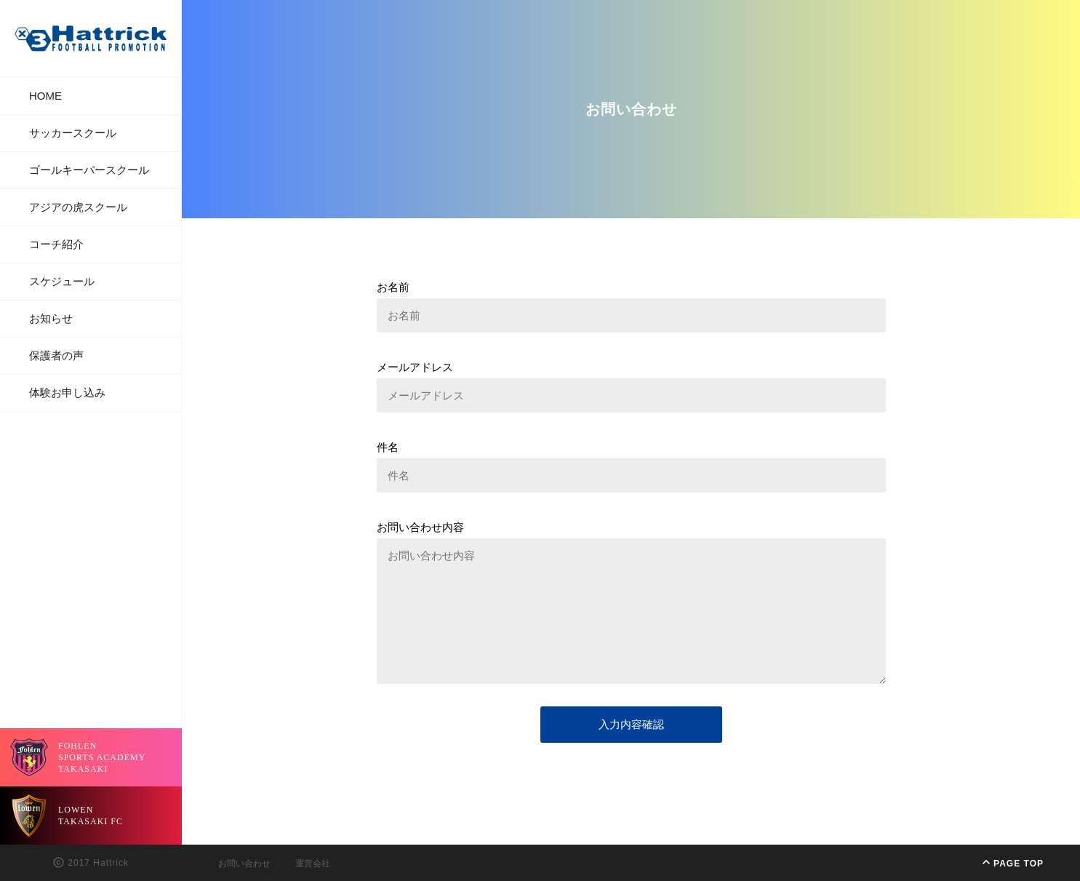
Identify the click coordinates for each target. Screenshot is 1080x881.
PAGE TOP (1011, 862)
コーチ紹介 (56, 244)
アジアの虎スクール (78, 207)
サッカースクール (72, 133)
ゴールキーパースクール (89, 170)
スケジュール (62, 281)
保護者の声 (56, 355)
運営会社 (312, 863)
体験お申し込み (67, 392)
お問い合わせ (244, 863)
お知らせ (51, 318)
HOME (45, 95)
